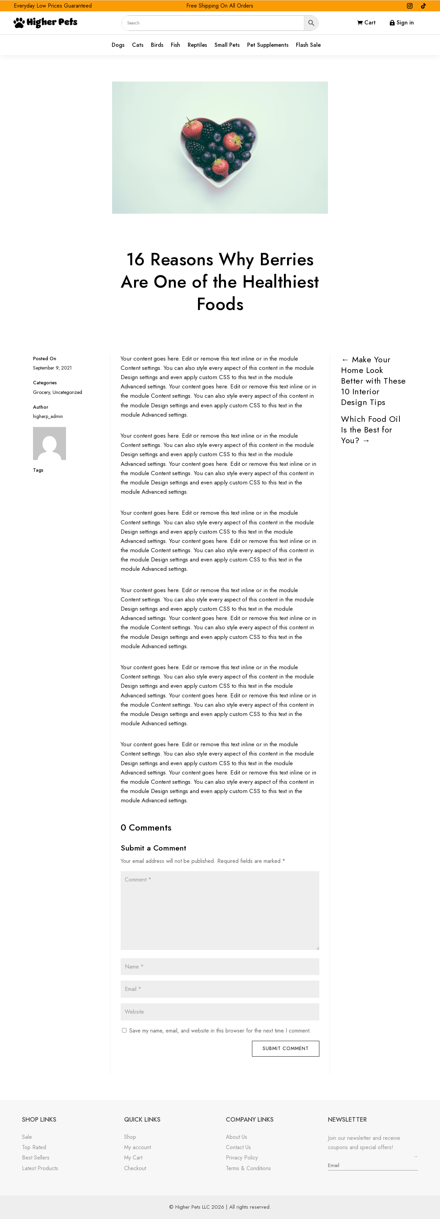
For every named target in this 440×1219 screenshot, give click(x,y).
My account (137, 1147)
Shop (130, 1137)
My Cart (133, 1158)
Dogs (118, 45)
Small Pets (227, 45)
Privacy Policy (242, 1158)
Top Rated (34, 1147)
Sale (27, 1137)
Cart (370, 22)
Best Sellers (36, 1158)
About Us (236, 1137)
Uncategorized (67, 392)
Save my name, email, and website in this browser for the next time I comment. (220, 1031)
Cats (137, 45)
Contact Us (238, 1147)
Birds (157, 45)
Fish (175, 45)
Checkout (135, 1168)
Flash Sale (308, 45)
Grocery (41, 392)
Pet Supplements (267, 45)
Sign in (405, 22)
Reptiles (197, 45)
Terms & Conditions (248, 1168)
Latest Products (40, 1168)
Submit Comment (286, 1048)
